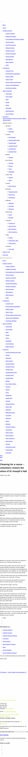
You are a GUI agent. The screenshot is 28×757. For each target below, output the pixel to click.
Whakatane (11, 171)
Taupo (10, 169)
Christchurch (12, 223)
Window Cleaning (10, 48)
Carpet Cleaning (10, 42)
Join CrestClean (10, 114)
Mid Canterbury (12, 229)
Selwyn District (12, 226)
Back (1, 455)
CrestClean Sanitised (11, 88)
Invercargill (11, 249)
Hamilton (11, 157)
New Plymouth (12, 186)
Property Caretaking (11, 53)
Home (4, 28)
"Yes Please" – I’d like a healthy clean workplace (12, 672)
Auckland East (12, 149)
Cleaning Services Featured (10, 635)
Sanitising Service (10, 50)
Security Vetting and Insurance (13, 82)
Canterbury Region (10, 427)
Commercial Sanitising (11, 283)
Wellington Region (10, 412)
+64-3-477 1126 (10, 708)
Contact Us (5, 116)
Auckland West (12, 143)
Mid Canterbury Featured (9, 644)
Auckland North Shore (14, 140)
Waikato (8, 381)
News (7, 99)
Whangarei (11, 131)
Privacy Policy (10, 714)
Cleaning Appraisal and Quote (13, 352)
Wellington (11, 203)
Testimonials (9, 93)
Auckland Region (10, 364)
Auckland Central (13, 146)
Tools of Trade (9, 79)
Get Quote (5, 255)
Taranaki (8, 401)
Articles (7, 102)
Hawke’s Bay (9, 398)
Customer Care (9, 71)
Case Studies (9, 96)
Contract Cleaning (10, 33)
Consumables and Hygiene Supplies (15, 39)
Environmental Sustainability (13, 73)
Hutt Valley (11, 206)
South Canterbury (13, 232)
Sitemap (17, 714)
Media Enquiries (10, 111)
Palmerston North (13, 192)
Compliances (6, 68)
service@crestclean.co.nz (9, 711)
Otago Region (9, 441)
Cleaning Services (7, 30)
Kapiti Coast (12, 194)
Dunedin (11, 237)
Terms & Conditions (5, 716)
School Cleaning (10, 56)
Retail (7, 65)
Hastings (11, 177)
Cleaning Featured (7, 630)
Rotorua (11, 166)
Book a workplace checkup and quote (12, 118)
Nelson (10, 214)
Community (6, 638)
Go (25, 672)
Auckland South (12, 151)
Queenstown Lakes (13, 240)
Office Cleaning (9, 62)
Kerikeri (10, 128)
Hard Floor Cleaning (11, 45)
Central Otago (12, 243)
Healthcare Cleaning (11, 36)
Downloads (8, 108)
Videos (7, 105)
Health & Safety (10, 76)
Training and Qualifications (12, 85)
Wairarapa (11, 209)
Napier (10, 180)
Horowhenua (12, 197)
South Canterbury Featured (10, 653)
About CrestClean (7, 91)
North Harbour (12, 137)
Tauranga (11, 163)
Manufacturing (9, 59)
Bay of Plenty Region (11, 384)
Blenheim (11, 217)
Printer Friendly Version (7, 718)
